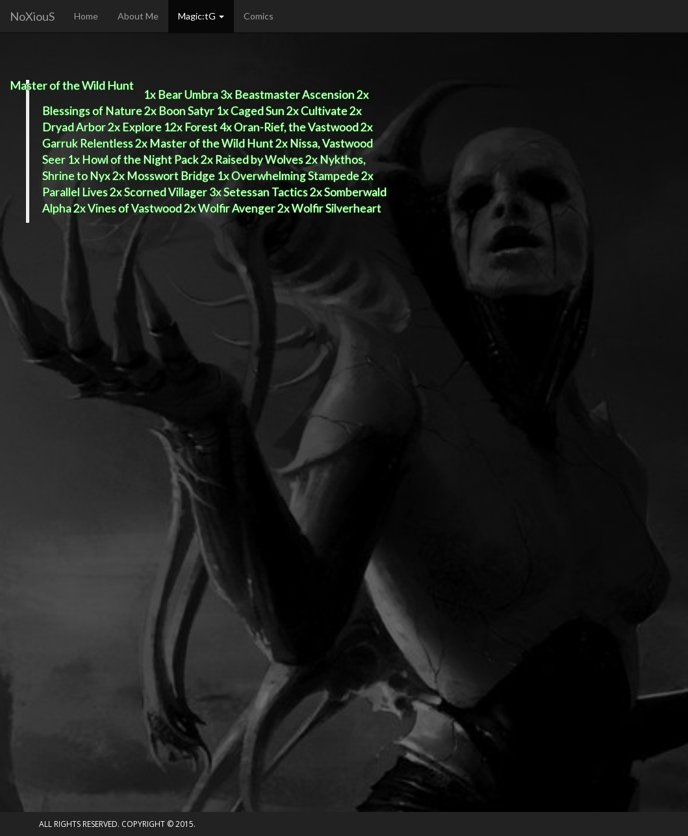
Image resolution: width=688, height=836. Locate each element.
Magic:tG (201, 15)
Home (86, 15)
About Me (138, 15)
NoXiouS (32, 16)
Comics (259, 15)
